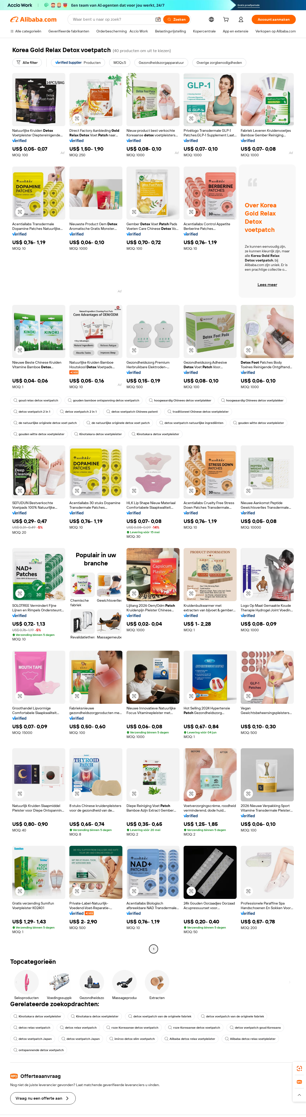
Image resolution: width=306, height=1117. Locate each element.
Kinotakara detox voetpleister (98, 434)
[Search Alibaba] (112, 19)
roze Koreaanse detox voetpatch (132, 1028)
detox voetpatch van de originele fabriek (159, 1016)
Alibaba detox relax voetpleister (189, 1039)
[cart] (227, 20)
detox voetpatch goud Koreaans (255, 1028)
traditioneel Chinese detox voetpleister (198, 412)
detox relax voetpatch (32, 1028)
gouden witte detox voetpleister (258, 423)
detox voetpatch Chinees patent (132, 412)
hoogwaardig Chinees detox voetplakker (180, 400)
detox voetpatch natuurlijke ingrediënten (191, 423)
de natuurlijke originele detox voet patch (45, 423)
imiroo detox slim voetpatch (132, 1039)
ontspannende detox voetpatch (39, 1050)
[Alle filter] (27, 62)
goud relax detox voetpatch (36, 400)
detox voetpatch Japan (33, 1039)
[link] (299, 1068)
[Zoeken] (176, 19)
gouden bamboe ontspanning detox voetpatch (103, 400)
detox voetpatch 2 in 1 (32, 412)
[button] (158, 19)
